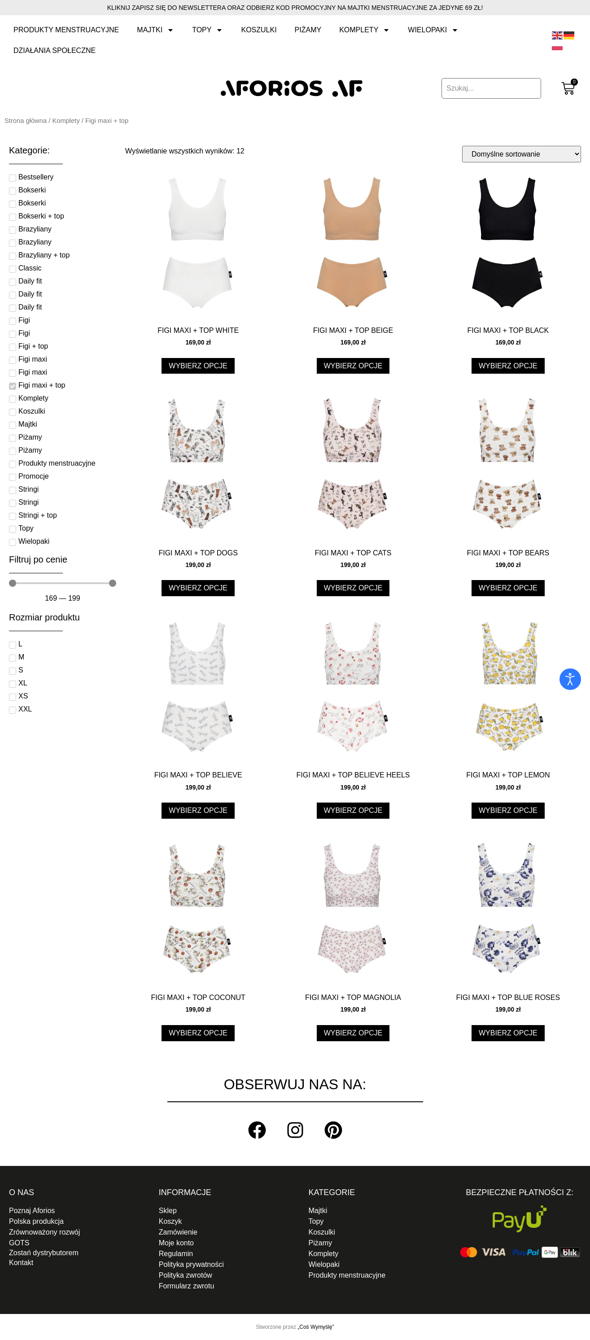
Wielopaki (433, 30)
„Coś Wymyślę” (315, 1327)
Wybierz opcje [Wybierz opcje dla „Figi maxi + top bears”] (508, 588)
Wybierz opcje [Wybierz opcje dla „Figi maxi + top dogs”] (198, 588)
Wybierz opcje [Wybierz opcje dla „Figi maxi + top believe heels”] (353, 810)
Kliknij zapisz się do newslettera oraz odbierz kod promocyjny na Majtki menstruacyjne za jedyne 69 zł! (295, 7)
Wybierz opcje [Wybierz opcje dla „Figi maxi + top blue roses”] (508, 1033)
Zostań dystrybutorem (44, 1253)
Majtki (155, 30)
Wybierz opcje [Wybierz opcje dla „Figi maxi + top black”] (508, 366)
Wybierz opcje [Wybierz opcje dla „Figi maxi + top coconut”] (198, 1033)
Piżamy (308, 30)
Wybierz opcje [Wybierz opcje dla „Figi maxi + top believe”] (198, 810)
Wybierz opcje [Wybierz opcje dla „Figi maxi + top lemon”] (508, 810)
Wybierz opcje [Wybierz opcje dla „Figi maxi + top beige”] (353, 366)
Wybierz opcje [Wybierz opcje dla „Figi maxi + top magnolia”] (353, 1033)
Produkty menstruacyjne (66, 30)
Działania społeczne (54, 50)
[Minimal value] (62, 583)
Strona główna (25, 120)
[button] (70, 1253)
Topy (207, 30)
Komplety (364, 30)
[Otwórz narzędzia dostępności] (570, 679)
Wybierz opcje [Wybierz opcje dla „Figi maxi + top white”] (198, 366)
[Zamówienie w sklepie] (521, 154)
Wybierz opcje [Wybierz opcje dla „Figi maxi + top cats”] (353, 588)
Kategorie (332, 1192)
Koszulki (258, 30)
